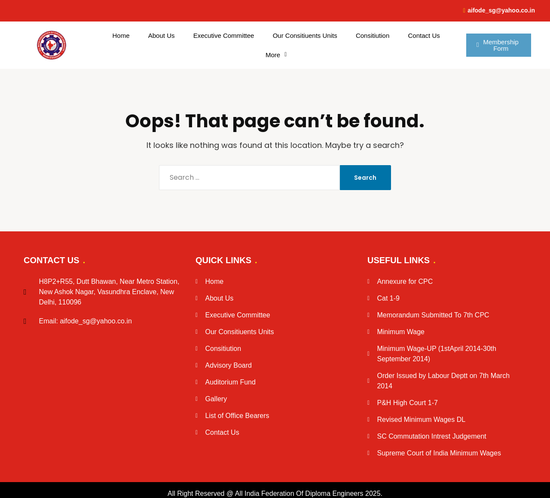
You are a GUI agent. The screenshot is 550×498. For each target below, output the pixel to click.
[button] (276, 55)
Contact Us (424, 35)
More (276, 54)
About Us (161, 35)
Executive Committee (223, 35)
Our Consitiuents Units (305, 35)
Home (121, 35)
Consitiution (372, 35)
